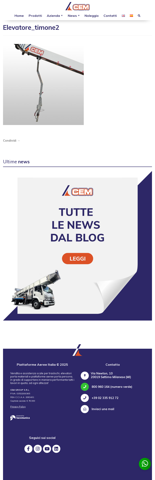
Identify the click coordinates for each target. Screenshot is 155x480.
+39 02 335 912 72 (99, 398)
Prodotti (35, 16)
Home (19, 16)
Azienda (53, 16)
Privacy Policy (18, 406)
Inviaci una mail (97, 409)
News (72, 16)
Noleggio (92, 16)
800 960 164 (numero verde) (106, 387)
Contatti (110, 16)
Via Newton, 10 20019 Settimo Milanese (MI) (111, 375)
